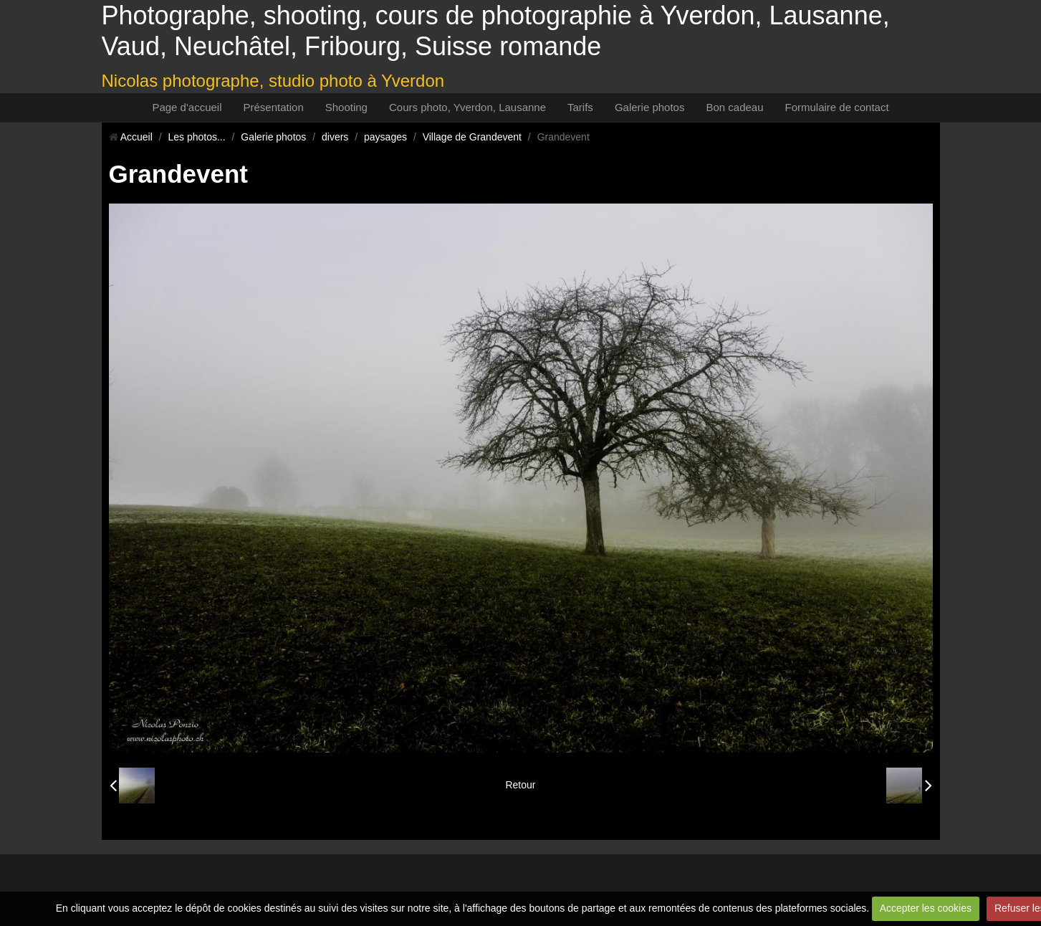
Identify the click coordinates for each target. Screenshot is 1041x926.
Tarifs (580, 107)
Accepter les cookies (926, 908)
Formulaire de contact (837, 107)
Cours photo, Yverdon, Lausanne (467, 107)
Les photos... (196, 137)
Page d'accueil (186, 107)
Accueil (136, 137)
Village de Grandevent (472, 137)
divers (335, 137)
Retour (520, 785)
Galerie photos (650, 107)
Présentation (274, 107)
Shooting (346, 107)
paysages (385, 137)
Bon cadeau (734, 107)
